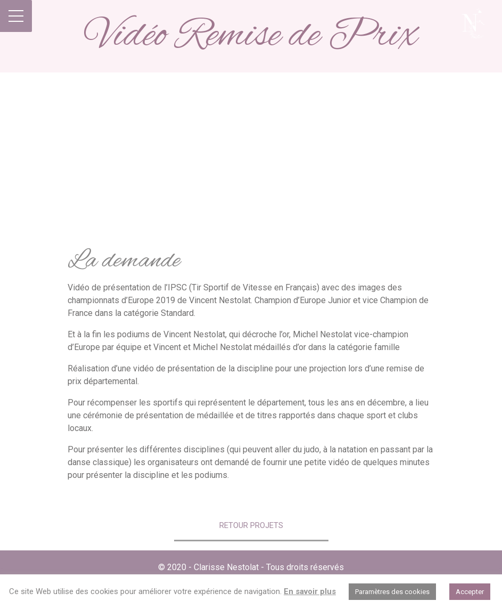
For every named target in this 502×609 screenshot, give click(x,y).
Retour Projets (251, 525)
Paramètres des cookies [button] (392, 592)
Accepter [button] (470, 592)
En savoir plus (310, 591)
